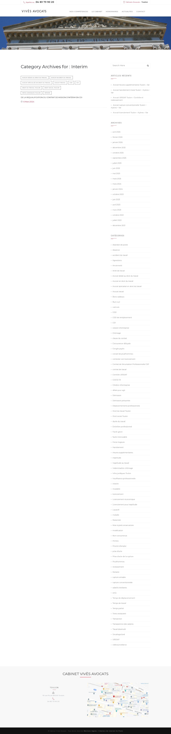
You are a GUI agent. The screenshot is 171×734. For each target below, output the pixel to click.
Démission (117, 395)
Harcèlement (118, 447)
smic (114, 593)
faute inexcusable (120, 437)
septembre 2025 (119, 158)
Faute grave (118, 432)
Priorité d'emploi (119, 546)
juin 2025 (116, 168)
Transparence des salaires (123, 624)
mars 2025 (117, 179)
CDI (23, 88)
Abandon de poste (120, 245)
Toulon (144, 2)
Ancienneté (117, 266)
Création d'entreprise (121, 385)
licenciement (118, 494)
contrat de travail (119, 369)
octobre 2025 (118, 153)
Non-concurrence (120, 536)
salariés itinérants (120, 588)
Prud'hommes (118, 562)
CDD (71, 82)
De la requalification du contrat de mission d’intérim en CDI (50, 98)
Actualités (127, 11)
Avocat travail (60, 82)
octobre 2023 (118, 194)
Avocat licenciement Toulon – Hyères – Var (130, 113)
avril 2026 (116, 132)
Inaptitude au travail (121, 463)
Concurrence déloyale (122, 344)
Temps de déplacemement (124, 598)
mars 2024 (117, 184)
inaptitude (117, 458)
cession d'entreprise (121, 328)
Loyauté (116, 510)
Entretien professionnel (122, 427)
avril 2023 (116, 205)
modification (118, 531)
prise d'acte (117, 551)
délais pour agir (119, 390)
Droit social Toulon (58, 88)
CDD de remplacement (122, 318)
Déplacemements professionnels (126, 406)
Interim (47, 93)
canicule (116, 307)
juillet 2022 (117, 220)
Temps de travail (119, 603)
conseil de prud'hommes (123, 354)
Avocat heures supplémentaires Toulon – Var (131, 85)
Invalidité (116, 489)
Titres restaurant (119, 614)
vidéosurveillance (120, 645)
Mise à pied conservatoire (123, 525)
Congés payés (118, 349)
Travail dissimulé (119, 629)
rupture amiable (119, 577)
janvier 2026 (117, 142)
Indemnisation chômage (123, 468)
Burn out (116, 302)
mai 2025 (116, 174)
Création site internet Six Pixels (111, 731)
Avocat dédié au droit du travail (34, 77)
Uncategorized (119, 634)
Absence (116, 250)
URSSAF (116, 640)
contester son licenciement (124, 359)
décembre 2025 (119, 148)
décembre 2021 (119, 225)
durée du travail (119, 421)
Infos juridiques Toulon (31, 93)
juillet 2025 (117, 163)
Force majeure (119, 442)
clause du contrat (120, 338)
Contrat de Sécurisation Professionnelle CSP (131, 364)
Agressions (117, 260)
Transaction (117, 619)
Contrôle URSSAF (120, 375)
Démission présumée (121, 401)
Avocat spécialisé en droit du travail (36, 82)
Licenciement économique (124, 499)
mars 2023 (117, 210)
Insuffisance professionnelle (124, 479)
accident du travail (120, 255)
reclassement (118, 567)
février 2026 (117, 137)
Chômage (117, 333)
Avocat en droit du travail (61, 77)
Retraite (116, 572)
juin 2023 (116, 199)
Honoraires (112, 11)
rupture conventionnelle (123, 582)
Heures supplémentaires (123, 453)
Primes (115, 541)
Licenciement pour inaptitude (125, 505)
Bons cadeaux (118, 297)
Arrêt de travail (119, 271)
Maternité (117, 520)
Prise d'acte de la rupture (123, 556)
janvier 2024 (118, 189)
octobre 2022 (118, 215)
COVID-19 (117, 380)
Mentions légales (90, 731)
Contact (140, 11)
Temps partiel (118, 608)
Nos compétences (79, 12)
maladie (116, 515)
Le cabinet (97, 11)
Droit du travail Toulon (38, 88)
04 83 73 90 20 (45, 2)
